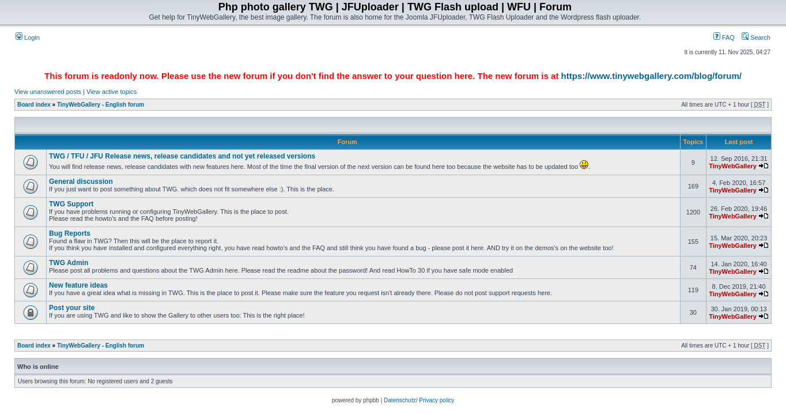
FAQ (724, 37)
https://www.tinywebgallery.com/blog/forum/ (651, 76)
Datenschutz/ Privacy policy (419, 400)
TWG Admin (68, 263)
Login (28, 37)
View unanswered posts (47, 91)
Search (756, 37)
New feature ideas (78, 285)
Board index (34, 104)
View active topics (111, 91)
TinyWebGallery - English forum (100, 104)
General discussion (81, 182)
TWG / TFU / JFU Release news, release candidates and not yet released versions (182, 156)
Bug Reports (69, 233)
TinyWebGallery (733, 166)
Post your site (72, 308)
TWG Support (71, 204)
